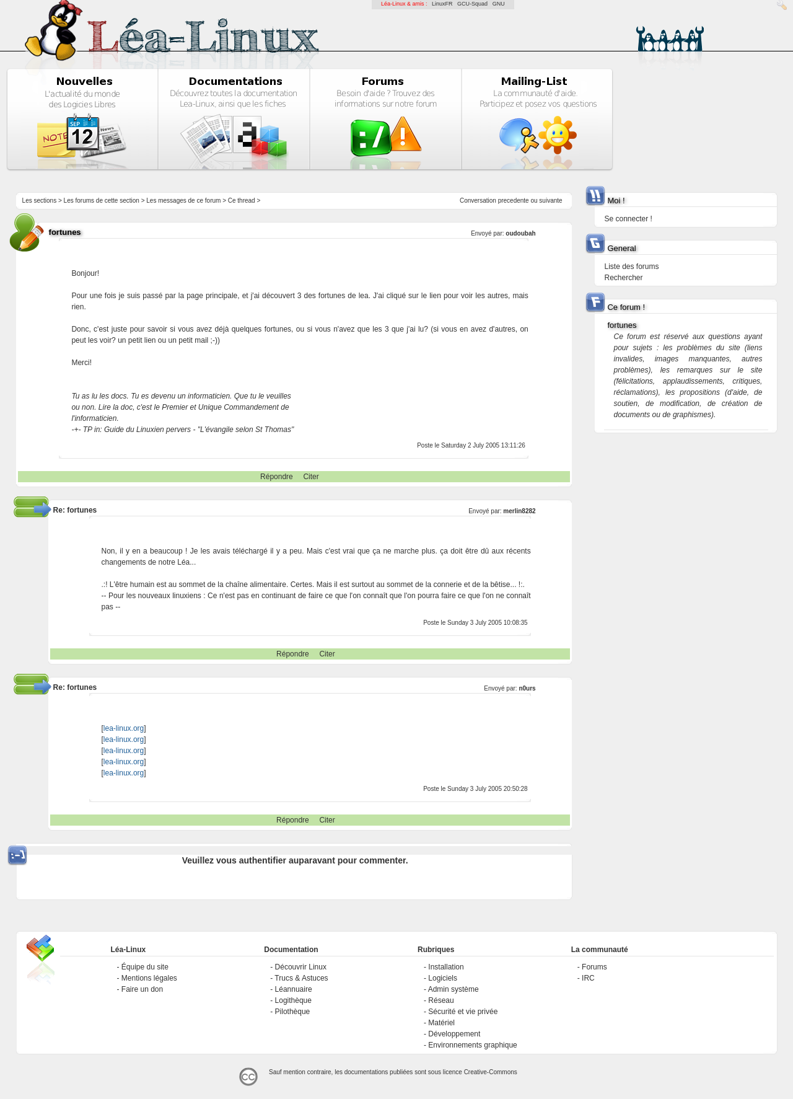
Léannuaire (293, 989)
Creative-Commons (490, 1072)
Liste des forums (631, 266)
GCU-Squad (472, 4)
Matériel (441, 1022)
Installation (445, 967)
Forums (594, 967)
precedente (513, 200)
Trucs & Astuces (301, 978)
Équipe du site (145, 967)
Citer (310, 476)
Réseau (440, 1000)
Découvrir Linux (300, 967)
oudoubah (520, 233)
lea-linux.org (123, 728)
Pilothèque (292, 1011)
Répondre (276, 476)
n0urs (527, 688)
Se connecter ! (628, 218)
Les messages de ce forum (183, 200)
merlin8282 (519, 511)
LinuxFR (442, 4)
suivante (550, 200)
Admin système (453, 989)
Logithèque (293, 1000)
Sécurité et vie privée (462, 1011)
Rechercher (623, 277)
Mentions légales (149, 978)
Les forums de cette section (101, 200)
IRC (588, 978)
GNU (499, 4)
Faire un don (142, 989)
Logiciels (442, 978)
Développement (454, 1034)
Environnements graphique (472, 1045)
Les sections (39, 200)
